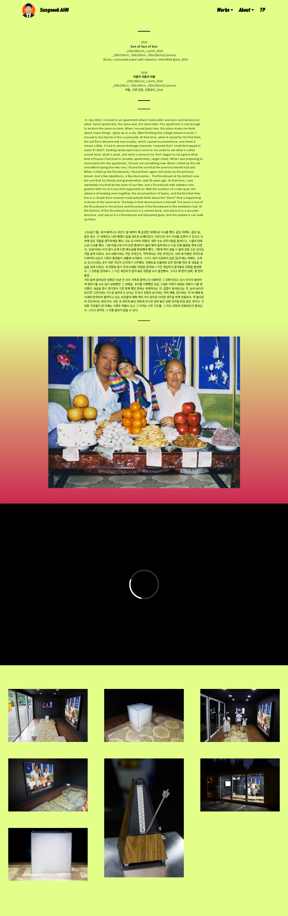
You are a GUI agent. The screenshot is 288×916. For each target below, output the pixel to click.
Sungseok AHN (54, 9)
